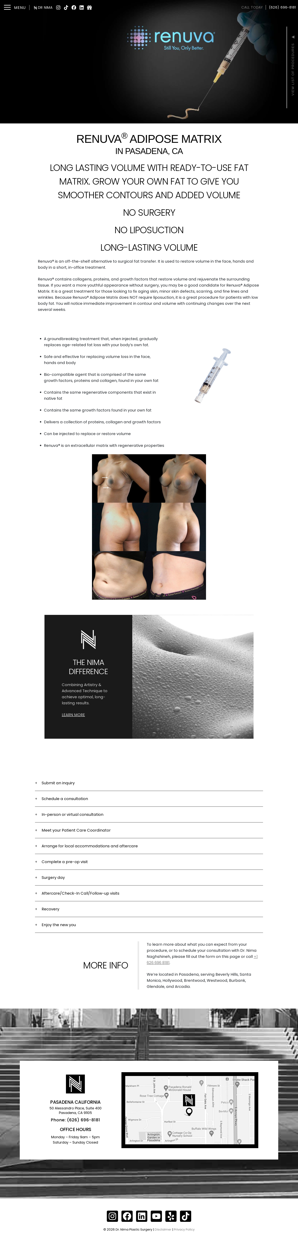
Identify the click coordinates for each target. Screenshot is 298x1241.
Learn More (73, 698)
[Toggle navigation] (14, 8)
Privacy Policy (184, 1229)
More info (105, 965)
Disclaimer (163, 1229)
